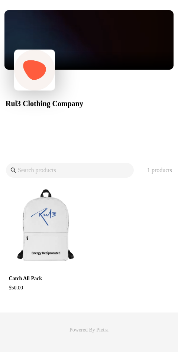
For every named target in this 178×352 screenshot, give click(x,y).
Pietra (102, 330)
